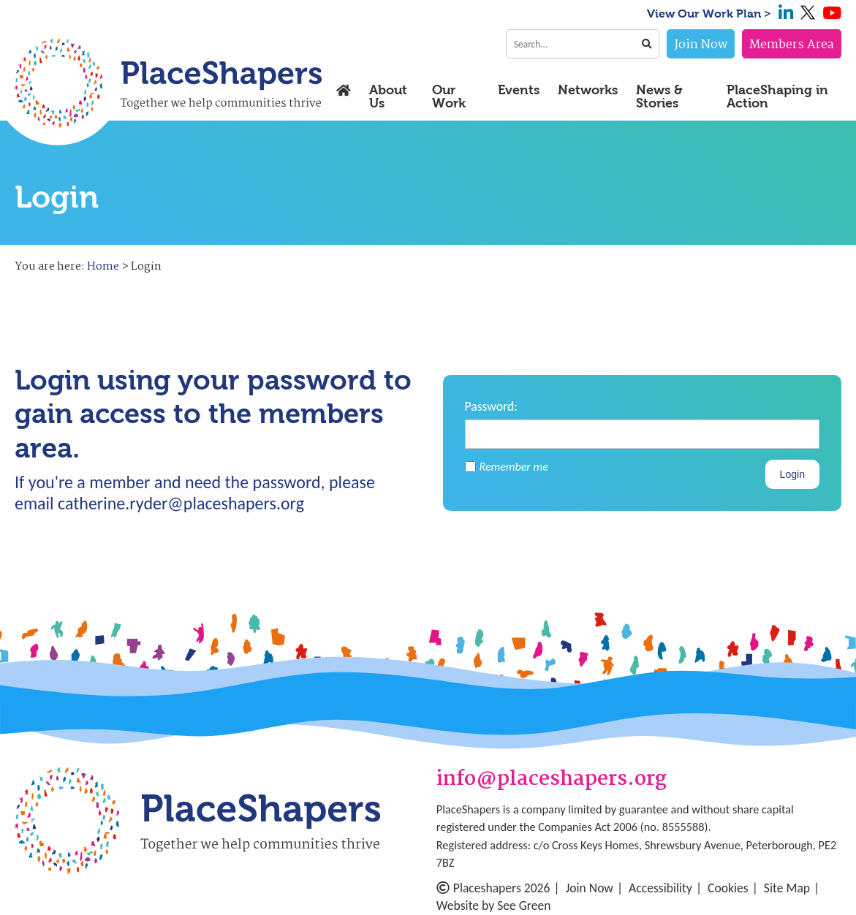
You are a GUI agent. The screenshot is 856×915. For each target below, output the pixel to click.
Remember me (506, 467)
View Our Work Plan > (709, 13)
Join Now (700, 45)
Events (518, 90)
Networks (588, 90)
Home (103, 267)
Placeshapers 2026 (493, 888)
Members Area (791, 45)
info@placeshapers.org (551, 779)
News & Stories (659, 97)
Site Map (787, 888)
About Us (388, 97)
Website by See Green (493, 905)
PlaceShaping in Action (777, 97)
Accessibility (660, 888)
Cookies (728, 888)
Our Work (449, 97)
